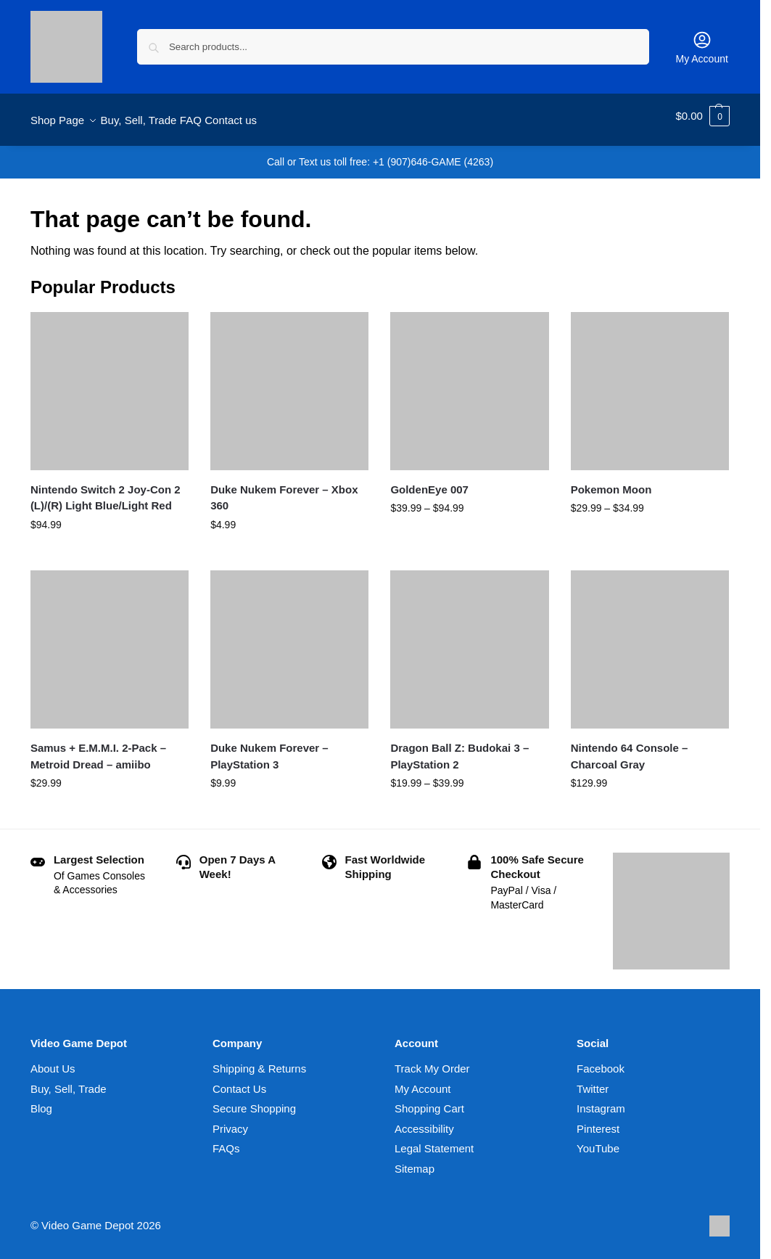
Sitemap (414, 1160)
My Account (702, 47)
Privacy (230, 1120)
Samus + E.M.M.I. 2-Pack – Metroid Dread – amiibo (98, 748)
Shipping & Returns (259, 1060)
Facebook (600, 1060)
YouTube (598, 1140)
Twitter (593, 1080)
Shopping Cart (429, 1100)
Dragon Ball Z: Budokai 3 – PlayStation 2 (459, 748)
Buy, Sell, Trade (68, 1080)
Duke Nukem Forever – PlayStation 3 (269, 748)
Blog (41, 1100)
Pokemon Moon (611, 481)
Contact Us (239, 1080)
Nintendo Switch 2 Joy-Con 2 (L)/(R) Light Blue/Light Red (105, 489)
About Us (52, 1060)
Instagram (601, 1100)
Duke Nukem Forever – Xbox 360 (284, 489)
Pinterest (598, 1120)
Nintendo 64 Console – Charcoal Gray (629, 748)
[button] (702, 116)
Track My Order (432, 1060)
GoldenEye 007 (429, 481)
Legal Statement (434, 1140)
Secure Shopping (254, 1100)
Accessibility (424, 1120)
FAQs (226, 1140)
